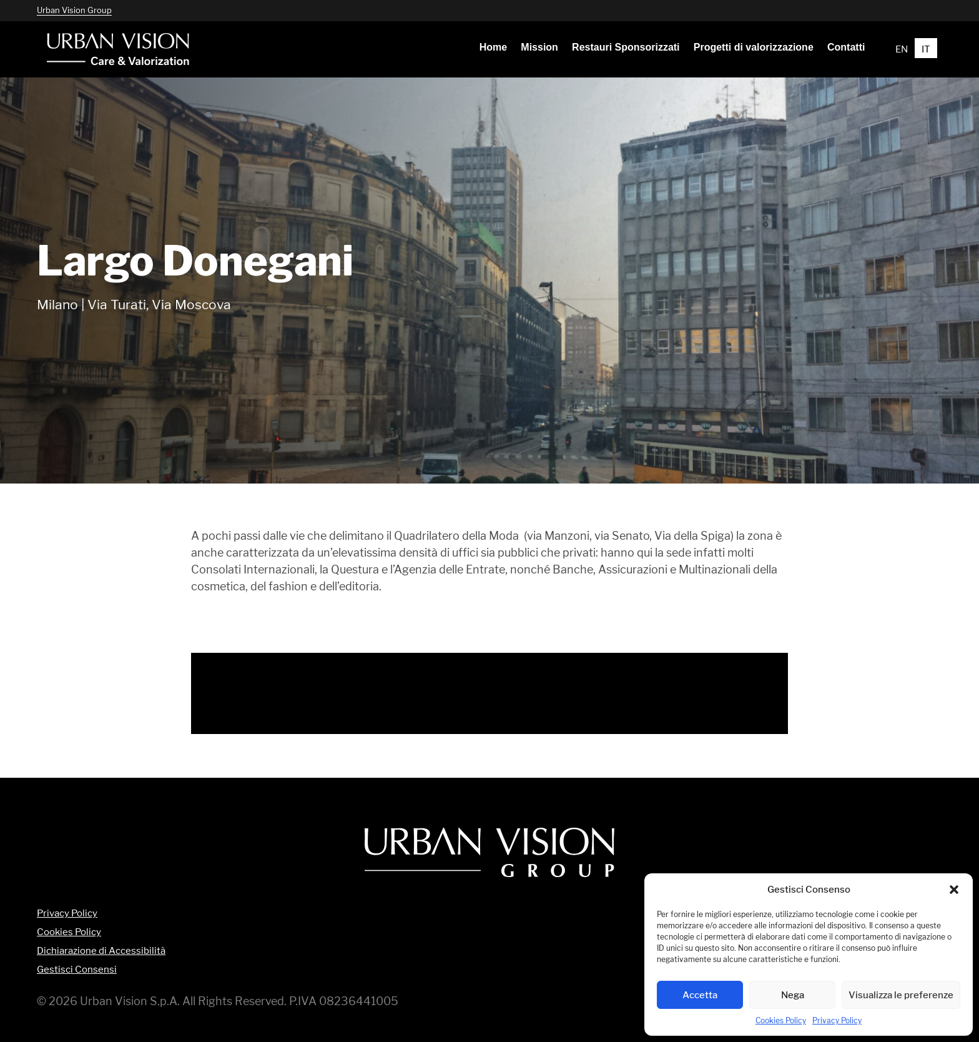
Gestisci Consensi (77, 970)
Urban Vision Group (74, 10)
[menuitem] (493, 47)
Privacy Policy (837, 1020)
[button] (954, 889)
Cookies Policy (780, 1020)
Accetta (699, 995)
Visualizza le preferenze (901, 995)
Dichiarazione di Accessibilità (101, 951)
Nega (792, 995)
